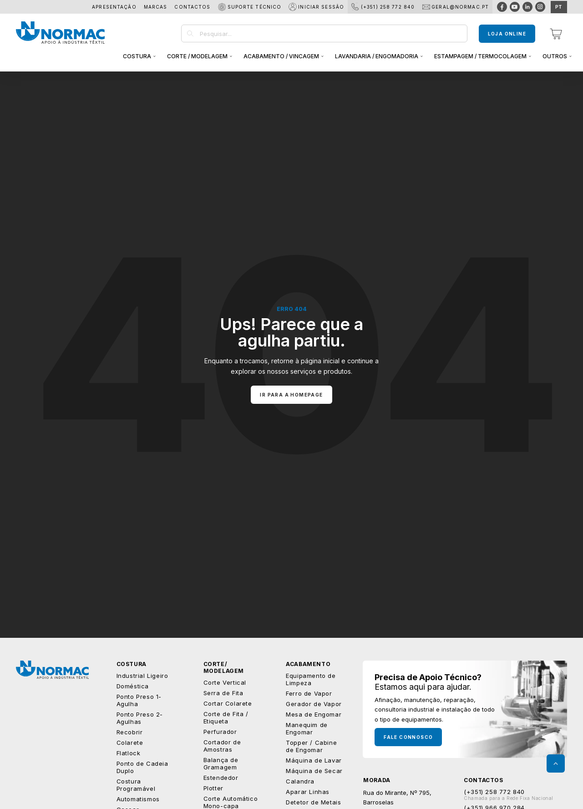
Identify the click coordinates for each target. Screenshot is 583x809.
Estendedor (220, 777)
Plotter (213, 788)
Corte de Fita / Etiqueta (225, 717)
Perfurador (220, 731)
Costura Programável (136, 785)
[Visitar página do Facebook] (502, 7)
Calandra (300, 781)
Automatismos (138, 799)
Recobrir (130, 732)
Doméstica (133, 686)
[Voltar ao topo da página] (556, 763)
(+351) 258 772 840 (388, 7)
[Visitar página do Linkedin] (527, 7)
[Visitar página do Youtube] (515, 7)
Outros (554, 56)
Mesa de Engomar (313, 714)
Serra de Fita (223, 693)
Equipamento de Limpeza (310, 679)
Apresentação (114, 7)
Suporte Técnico (255, 7)
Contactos (192, 7)
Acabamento (308, 664)
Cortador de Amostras (222, 745)
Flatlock (129, 753)
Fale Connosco (408, 737)
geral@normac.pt (460, 7)
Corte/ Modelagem (223, 667)
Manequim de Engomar (307, 728)
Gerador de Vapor (314, 703)
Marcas (155, 7)
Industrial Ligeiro (142, 675)
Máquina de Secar (314, 770)
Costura (137, 56)
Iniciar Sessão (321, 7)
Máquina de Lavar (314, 760)
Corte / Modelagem (197, 56)
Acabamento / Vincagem (281, 56)
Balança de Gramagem (220, 763)
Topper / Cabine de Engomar (311, 746)
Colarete (130, 742)
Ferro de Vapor (309, 693)
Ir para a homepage (291, 394)
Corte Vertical (224, 682)
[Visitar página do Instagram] (540, 7)
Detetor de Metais (313, 802)
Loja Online (507, 33)
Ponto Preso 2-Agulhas (140, 718)
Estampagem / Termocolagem (480, 56)
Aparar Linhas (308, 791)
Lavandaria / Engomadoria (376, 56)
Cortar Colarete (227, 703)
